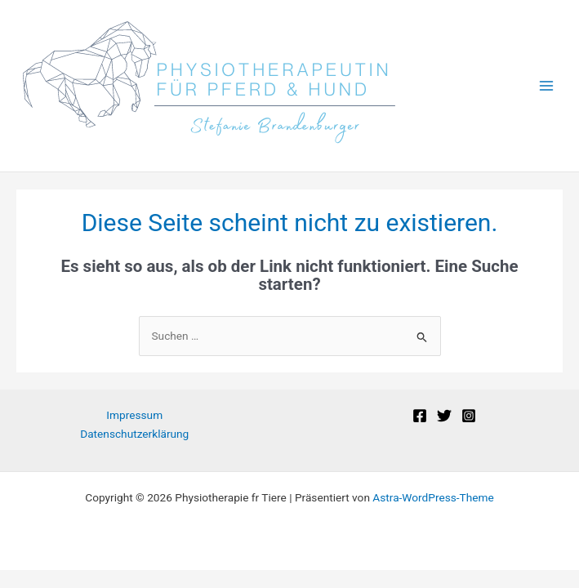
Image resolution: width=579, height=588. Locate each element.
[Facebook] (419, 415)
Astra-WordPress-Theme (432, 497)
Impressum (134, 414)
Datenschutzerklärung (134, 433)
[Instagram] (468, 415)
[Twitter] (444, 415)
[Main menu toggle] (546, 86)
